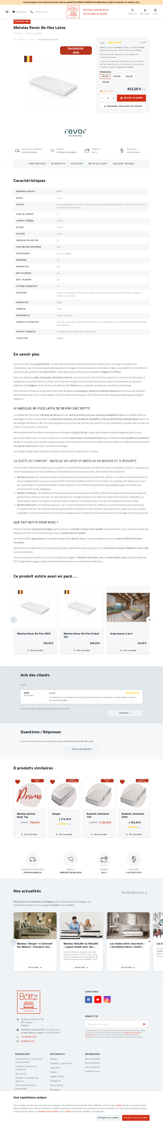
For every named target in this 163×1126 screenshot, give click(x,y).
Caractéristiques (37, 164)
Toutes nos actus (133, 893)
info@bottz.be (27, 1041)
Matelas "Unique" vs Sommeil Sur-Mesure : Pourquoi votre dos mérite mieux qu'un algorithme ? (34, 946)
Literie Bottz (19, 40)
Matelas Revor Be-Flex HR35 (34, 634)
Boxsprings (55, 1089)
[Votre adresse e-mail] (116, 1024)
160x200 (129, 76)
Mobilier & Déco (57, 1076)
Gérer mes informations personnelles (25, 1087)
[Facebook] (88, 999)
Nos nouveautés (92, 1067)
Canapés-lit (55, 1080)
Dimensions (106, 72)
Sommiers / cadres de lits (61, 1063)
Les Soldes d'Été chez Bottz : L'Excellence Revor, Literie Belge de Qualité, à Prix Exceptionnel (127, 946)
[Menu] (6, 12)
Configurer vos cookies (108, 1118)
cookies (118, 1105)
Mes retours (20, 1073)
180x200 (105, 82)
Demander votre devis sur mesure (123, 106)
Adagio (56, 814)
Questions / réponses (124, 164)
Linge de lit (55, 1067)
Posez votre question (81, 749)
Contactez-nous (92, 1071)
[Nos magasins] (19, 12)
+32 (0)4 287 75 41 (28, 1037)
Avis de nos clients (97, 164)
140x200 (116, 76)
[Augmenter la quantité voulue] (113, 98)
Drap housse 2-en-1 (121, 634)
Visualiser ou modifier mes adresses (27, 1079)
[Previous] (13, 619)
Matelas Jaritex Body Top (26, 816)
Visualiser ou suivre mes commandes (26, 1068)
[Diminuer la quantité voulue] (102, 98)
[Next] (149, 619)
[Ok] (144, 1024)
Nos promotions (92, 1063)
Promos (53, 1072)
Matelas (31, 40)
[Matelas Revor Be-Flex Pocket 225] (81, 607)
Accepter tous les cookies (136, 1118)
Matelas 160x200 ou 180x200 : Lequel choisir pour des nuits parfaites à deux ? (81, 946)
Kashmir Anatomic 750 (98, 816)
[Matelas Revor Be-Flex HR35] (35, 607)
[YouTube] (97, 999)
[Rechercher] (133, 12)
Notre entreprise (92, 1059)
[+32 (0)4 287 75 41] (38, 12)
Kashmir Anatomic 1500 (133, 816)
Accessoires (77, 164)
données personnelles (48, 1111)
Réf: (140, 42)
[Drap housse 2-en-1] (128, 607)
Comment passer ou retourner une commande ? (29, 1060)
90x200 (105, 76)
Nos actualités (27, 892)
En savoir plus (58, 164)
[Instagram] (107, 999)
